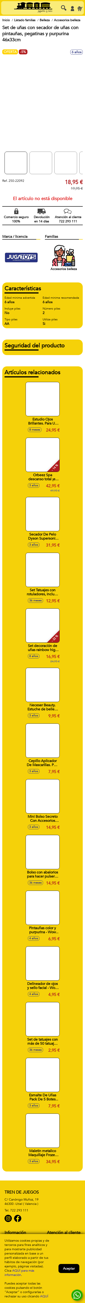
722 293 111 (19, 1210)
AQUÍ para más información (19, 1272)
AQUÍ (44, 1296)
